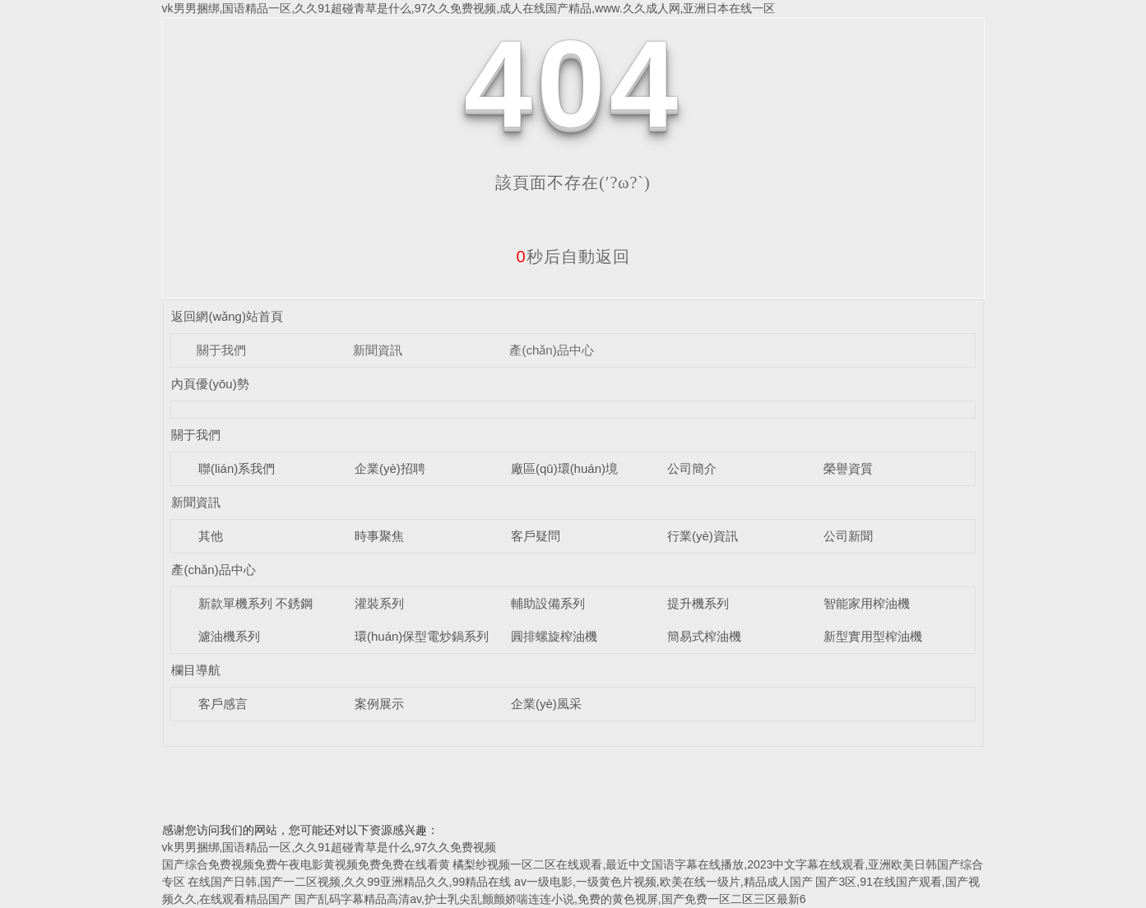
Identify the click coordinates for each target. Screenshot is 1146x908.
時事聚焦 (379, 536)
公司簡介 (692, 468)
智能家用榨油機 (867, 603)
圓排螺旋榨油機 (554, 636)
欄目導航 (195, 670)
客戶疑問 (535, 536)
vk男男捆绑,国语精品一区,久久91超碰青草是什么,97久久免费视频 (329, 847)
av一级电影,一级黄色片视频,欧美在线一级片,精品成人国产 (663, 881)
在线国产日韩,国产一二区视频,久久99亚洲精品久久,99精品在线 (349, 881)
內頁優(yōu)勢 (209, 384)
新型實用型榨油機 (873, 636)
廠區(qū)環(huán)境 (564, 468)
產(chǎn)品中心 (551, 350)
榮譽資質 (848, 468)
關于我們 (221, 350)
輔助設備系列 (548, 603)
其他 (210, 536)
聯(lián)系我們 (236, 468)
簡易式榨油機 (704, 636)
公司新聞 (848, 536)
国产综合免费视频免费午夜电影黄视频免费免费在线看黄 (306, 864)
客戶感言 (223, 704)
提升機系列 (698, 603)
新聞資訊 (377, 350)
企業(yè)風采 (546, 704)
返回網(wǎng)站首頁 (227, 316)
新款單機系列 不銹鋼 (255, 603)
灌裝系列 (379, 603)
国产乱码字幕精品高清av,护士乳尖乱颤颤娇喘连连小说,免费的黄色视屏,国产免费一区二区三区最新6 (550, 899)
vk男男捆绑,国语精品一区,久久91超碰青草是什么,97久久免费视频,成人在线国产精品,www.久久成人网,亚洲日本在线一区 (469, 8)
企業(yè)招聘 (390, 468)
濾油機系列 (229, 636)
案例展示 (379, 704)
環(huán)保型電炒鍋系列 (422, 636)
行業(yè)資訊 (702, 536)
